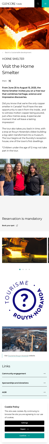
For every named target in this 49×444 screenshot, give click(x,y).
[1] (23, 269)
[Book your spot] (24, 225)
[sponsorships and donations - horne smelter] (24, 383)
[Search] (38, 3)
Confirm (25, 436)
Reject (24, 429)
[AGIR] (24, 392)
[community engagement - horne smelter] (24, 373)
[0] (19, 269)
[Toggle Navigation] (45, 3)
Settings (24, 423)
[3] (29, 269)
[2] (26, 269)
